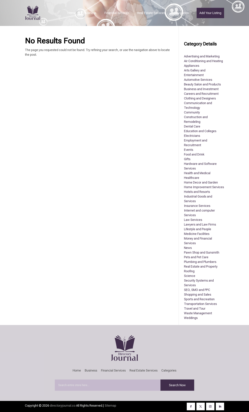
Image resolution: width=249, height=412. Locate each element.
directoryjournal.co (62, 405)
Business (90, 13)
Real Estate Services (151, 13)
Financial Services (116, 13)
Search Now (177, 385)
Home (71, 13)
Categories (180, 13)
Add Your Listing (210, 13)
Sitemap (110, 405)
